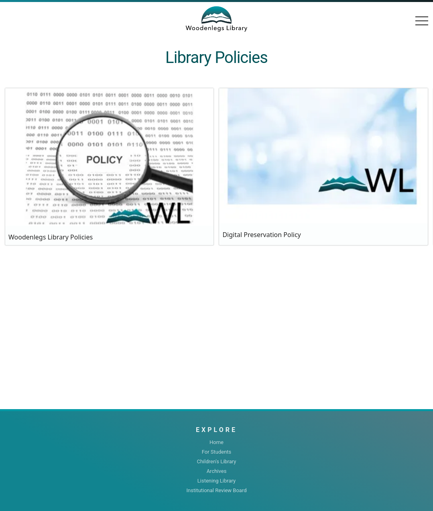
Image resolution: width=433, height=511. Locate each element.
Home (216, 442)
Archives (217, 471)
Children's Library (216, 461)
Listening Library (216, 481)
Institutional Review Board (216, 490)
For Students (217, 452)
